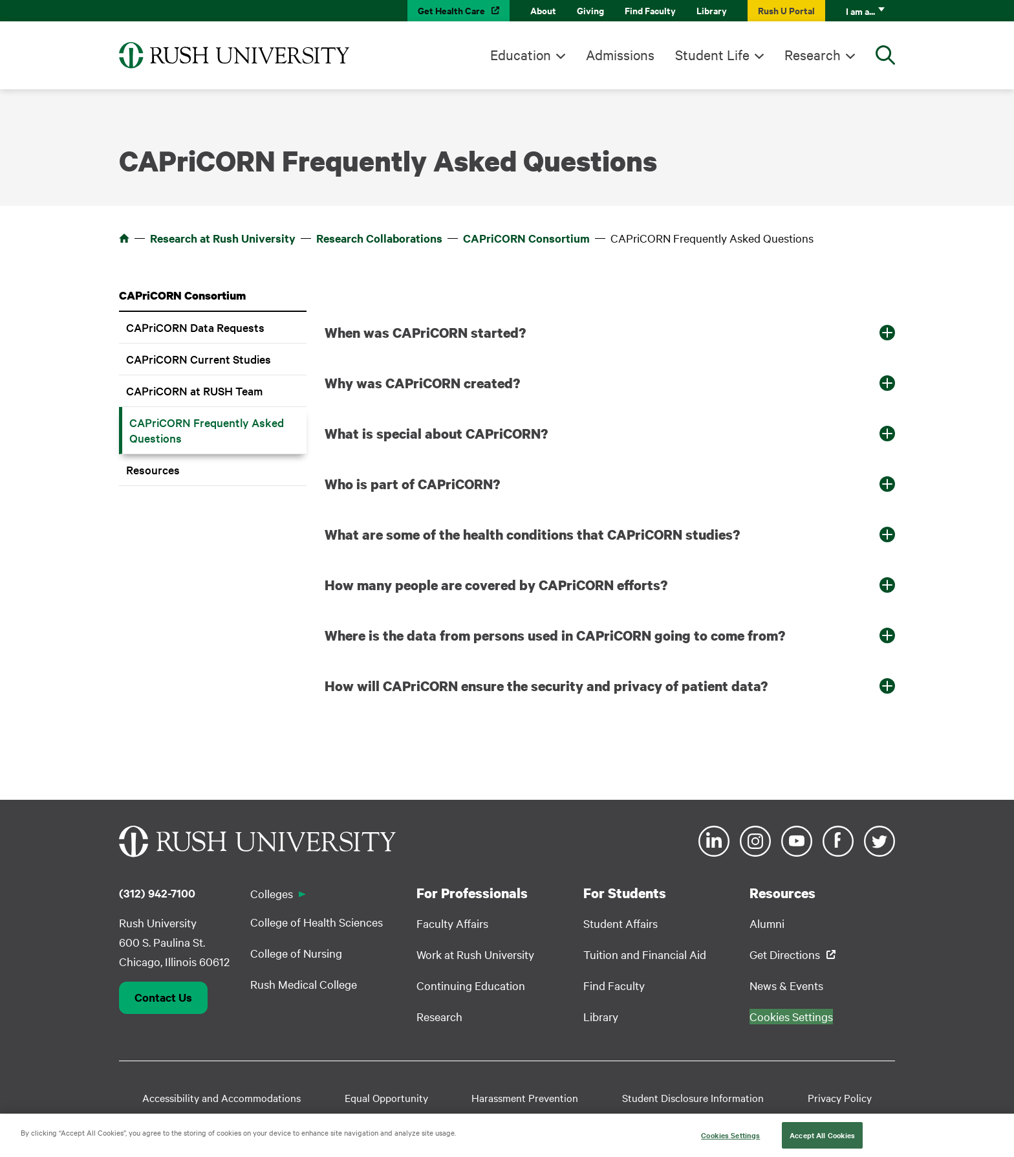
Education (520, 54)
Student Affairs (620, 923)
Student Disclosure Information (693, 1097)
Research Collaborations (379, 238)
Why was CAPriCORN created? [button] (422, 383)
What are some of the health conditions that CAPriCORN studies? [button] (532, 534)
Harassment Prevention (524, 1097)
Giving (590, 10)
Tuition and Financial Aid (644, 954)
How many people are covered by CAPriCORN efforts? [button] (496, 585)
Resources (153, 469)
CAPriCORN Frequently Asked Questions (206, 430)
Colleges (271, 893)
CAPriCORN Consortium (526, 238)
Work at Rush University (475, 954)
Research (812, 54)
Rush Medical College (303, 983)
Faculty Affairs (452, 923)
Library (711, 10)
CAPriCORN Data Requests (195, 327)
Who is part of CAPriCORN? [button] (412, 484)
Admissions (620, 54)
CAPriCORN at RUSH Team (194, 390)
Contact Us (163, 997)
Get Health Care (451, 10)
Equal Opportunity (386, 1097)
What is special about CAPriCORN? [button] (436, 433)
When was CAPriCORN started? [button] (425, 333)
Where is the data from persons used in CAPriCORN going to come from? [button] (555, 635)
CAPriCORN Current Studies (198, 358)
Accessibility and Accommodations (221, 1097)
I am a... (860, 10)
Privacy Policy (840, 1097)
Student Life (712, 54)
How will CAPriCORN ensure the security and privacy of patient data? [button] (546, 686)
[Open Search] (885, 55)
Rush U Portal (786, 10)
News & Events (786, 985)
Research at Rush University (223, 238)
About (543, 10)
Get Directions (785, 954)
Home (124, 238)
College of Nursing (296, 952)
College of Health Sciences (316, 921)
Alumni (767, 923)
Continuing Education (470, 985)
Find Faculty (650, 10)
